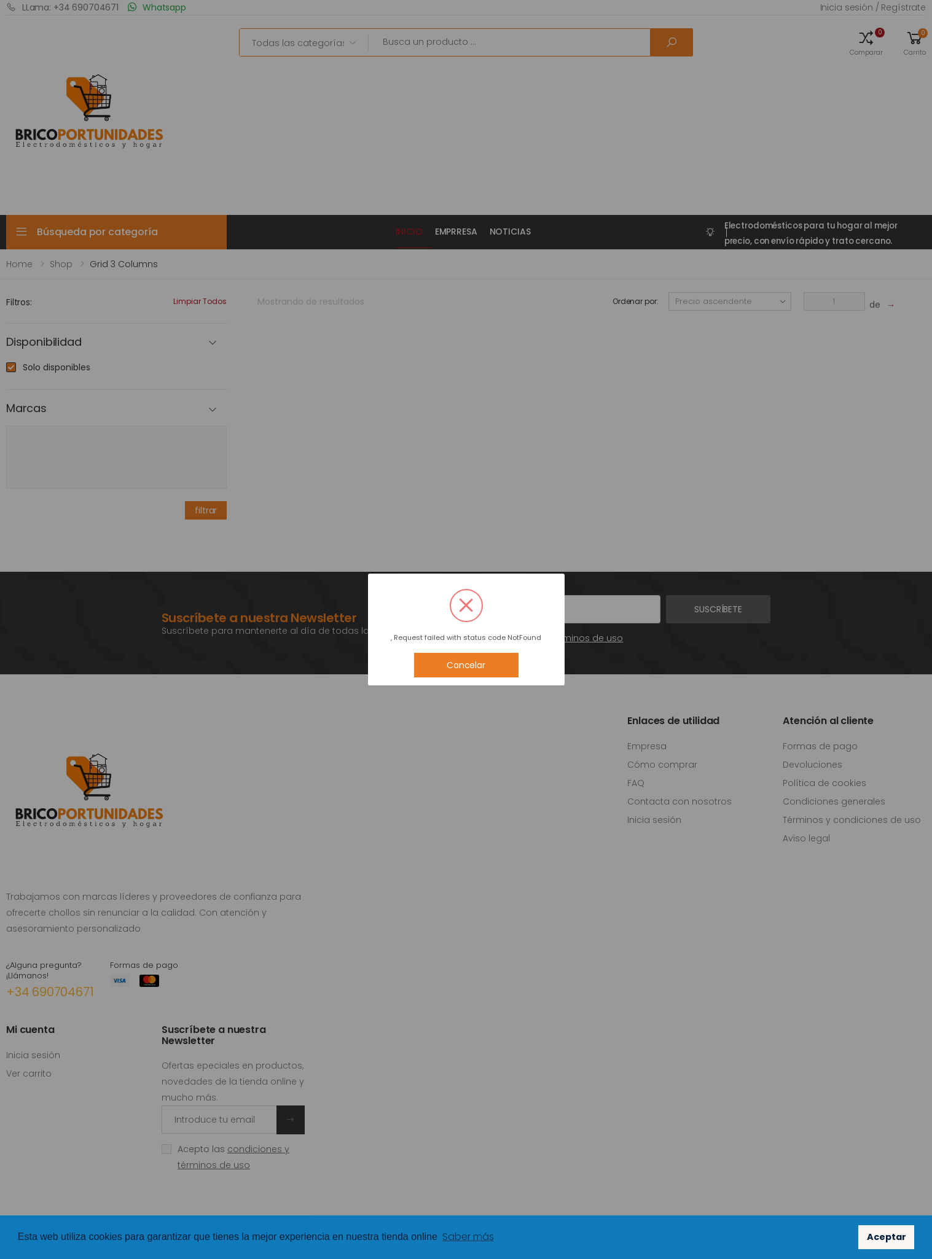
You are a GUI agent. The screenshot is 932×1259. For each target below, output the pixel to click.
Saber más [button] (468, 1237)
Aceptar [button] (886, 1237)
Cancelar (466, 665)
